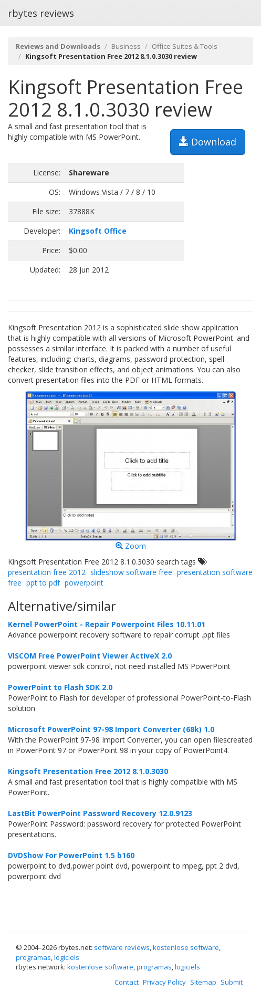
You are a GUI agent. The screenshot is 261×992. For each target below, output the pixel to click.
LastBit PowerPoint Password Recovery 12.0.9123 (100, 813)
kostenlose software (186, 947)
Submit (232, 982)
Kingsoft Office (98, 231)
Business (126, 46)
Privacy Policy (164, 982)
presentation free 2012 (47, 572)
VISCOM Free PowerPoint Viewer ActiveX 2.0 (90, 656)
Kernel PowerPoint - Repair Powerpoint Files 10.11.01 (106, 624)
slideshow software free (131, 572)
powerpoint (84, 583)
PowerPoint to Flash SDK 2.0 (60, 687)
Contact (126, 982)
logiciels (66, 957)
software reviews (122, 947)
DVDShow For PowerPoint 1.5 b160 (71, 855)
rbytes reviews (41, 13)
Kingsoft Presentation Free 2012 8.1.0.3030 (88, 771)
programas (33, 957)
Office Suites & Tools (184, 46)
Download (207, 141)
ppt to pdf (43, 583)
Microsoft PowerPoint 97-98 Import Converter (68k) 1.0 (111, 729)
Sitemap (203, 982)
